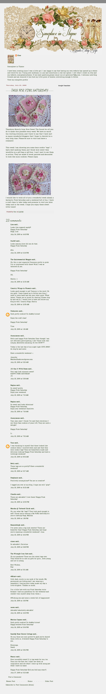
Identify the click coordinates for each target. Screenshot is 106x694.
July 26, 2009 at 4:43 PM (19, 613)
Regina (13, 385)
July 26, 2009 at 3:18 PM (19, 601)
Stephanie (14, 478)
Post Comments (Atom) (25, 685)
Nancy (13, 657)
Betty (12, 464)
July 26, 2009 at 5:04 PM (19, 627)
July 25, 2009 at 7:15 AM (19, 395)
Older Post (49, 681)
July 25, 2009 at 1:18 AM (19, 329)
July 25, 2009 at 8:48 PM (19, 547)
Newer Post (10, 681)
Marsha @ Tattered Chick (20, 509)
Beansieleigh (15, 525)
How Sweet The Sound (35, 129)
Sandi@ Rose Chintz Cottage (21, 634)
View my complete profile (17, 80)
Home (30, 681)
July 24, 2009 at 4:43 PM (19, 234)
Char (19, 56)
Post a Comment (14, 677)
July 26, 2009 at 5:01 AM (19, 570)
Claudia (13, 494)
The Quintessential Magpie (20, 260)
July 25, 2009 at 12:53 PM (19, 502)
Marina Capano (16, 620)
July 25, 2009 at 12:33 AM (19, 282)
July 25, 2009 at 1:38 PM (19, 518)
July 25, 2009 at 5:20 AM (19, 362)
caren (12, 607)
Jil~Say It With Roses (19, 369)
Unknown (14, 311)
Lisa (12, 225)
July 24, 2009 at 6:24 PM (19, 253)
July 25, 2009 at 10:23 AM (19, 488)
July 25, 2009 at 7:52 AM (19, 436)
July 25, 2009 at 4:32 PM (19, 535)
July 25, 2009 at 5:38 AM (19, 379)
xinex (12, 541)
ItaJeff (13, 241)
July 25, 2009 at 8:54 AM (19, 457)
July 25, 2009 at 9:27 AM (19, 471)
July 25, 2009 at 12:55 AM (19, 305)
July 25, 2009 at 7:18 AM (19, 412)
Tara (12, 443)
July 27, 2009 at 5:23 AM (19, 673)
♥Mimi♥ (13, 576)
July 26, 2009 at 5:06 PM (19, 650)
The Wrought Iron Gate (19, 554)
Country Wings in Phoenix (21, 288)
